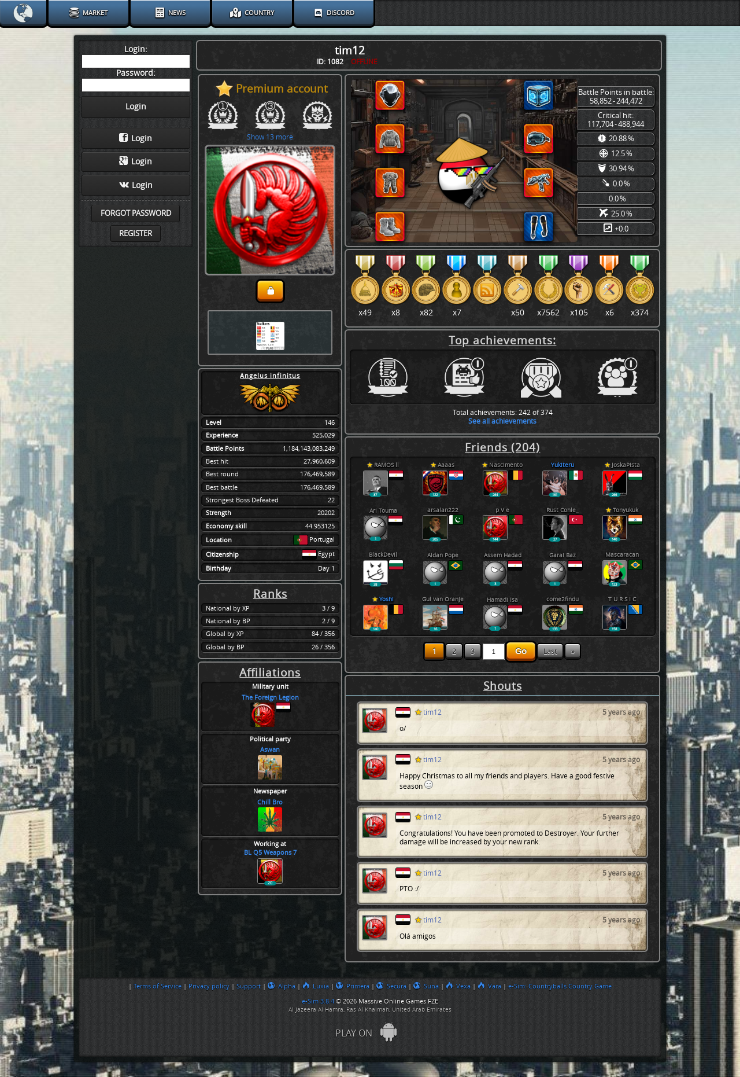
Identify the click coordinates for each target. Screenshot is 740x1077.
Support (248, 986)
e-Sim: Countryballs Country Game (560, 986)
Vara (489, 986)
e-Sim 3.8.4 (318, 1001)
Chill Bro (270, 802)
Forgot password (136, 213)
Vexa (458, 986)
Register (135, 233)
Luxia (315, 986)
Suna (426, 986)
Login (135, 138)
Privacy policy (209, 986)
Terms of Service (158, 986)
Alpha (281, 986)
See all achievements (502, 421)
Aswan (270, 749)
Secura (391, 986)
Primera (352, 986)
